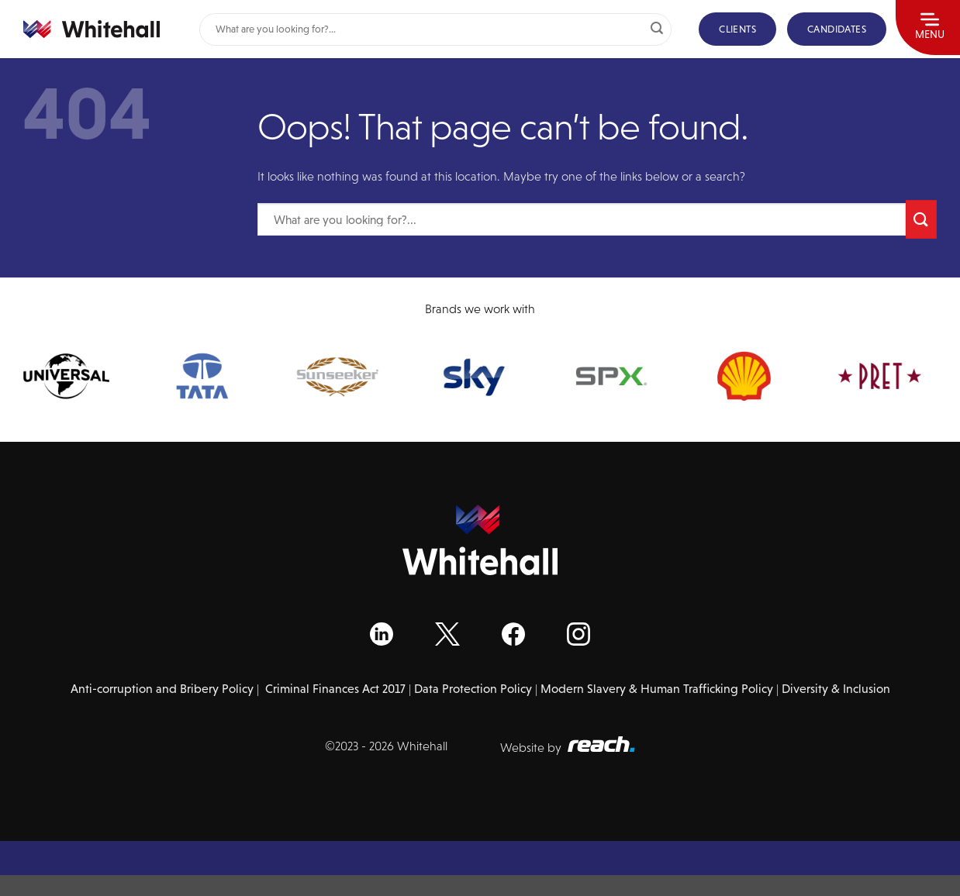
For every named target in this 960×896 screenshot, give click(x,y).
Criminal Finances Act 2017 (335, 688)
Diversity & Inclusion (836, 688)
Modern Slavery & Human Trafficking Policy (656, 688)
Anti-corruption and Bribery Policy (162, 688)
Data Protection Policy (473, 688)
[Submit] (657, 29)
